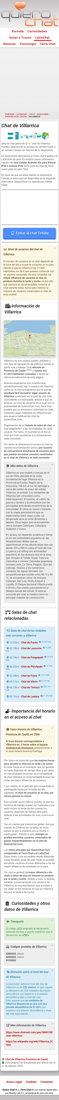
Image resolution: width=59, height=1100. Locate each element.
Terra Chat (48, 44)
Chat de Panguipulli (32, 657)
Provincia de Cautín (16, 117)
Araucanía (42, 114)
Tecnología (28, 44)
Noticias (9, 44)
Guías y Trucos (20, 37)
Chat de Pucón (29, 642)
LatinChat (42, 37)
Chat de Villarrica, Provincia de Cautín (27, 1059)
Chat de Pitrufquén (31, 666)
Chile (32, 114)
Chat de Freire (29, 675)
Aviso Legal (14, 1082)
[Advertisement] (29, 79)
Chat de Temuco (30, 687)
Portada (18, 31)
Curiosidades (37, 31)
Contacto (46, 1082)
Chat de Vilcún (29, 681)
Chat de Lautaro (30, 696)
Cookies (31, 1082)
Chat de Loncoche (31, 648)
